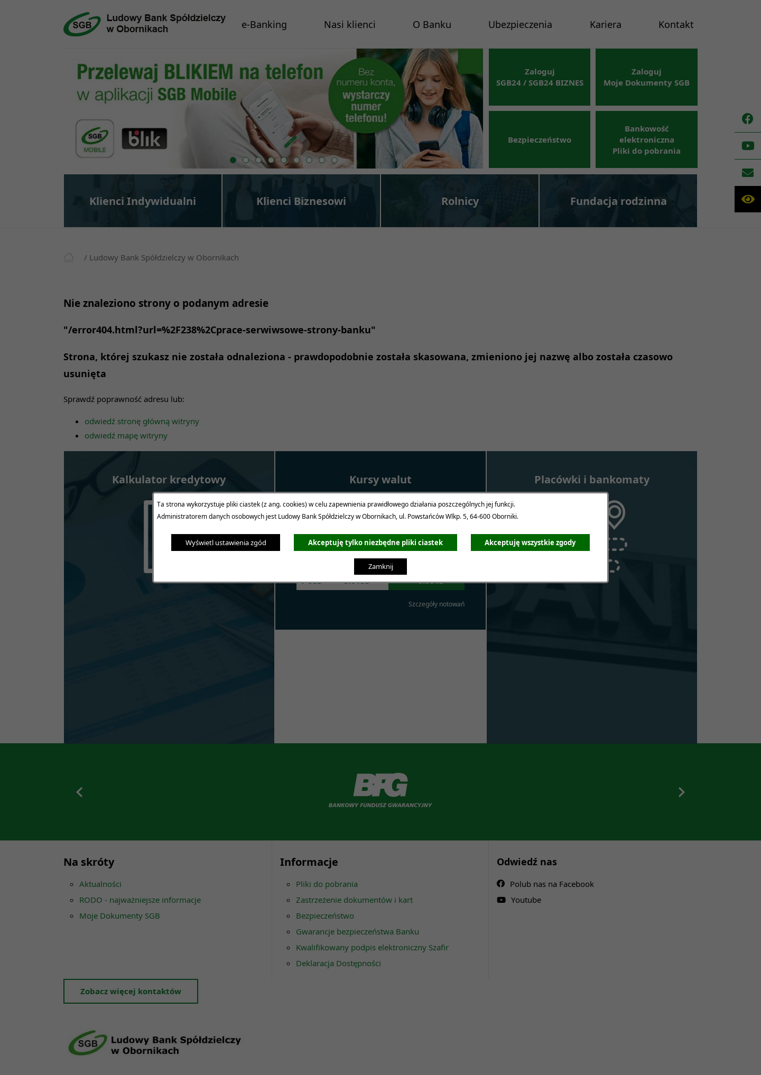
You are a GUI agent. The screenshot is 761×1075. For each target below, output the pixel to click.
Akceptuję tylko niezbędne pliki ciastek (375, 542)
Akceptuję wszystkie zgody (530, 542)
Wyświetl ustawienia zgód (225, 542)
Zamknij (380, 566)
